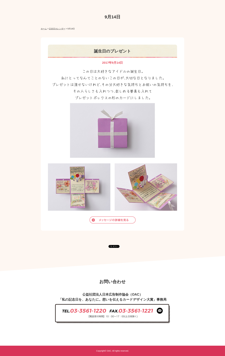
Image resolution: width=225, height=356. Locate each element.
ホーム (44, 29)
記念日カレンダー (57, 29)
